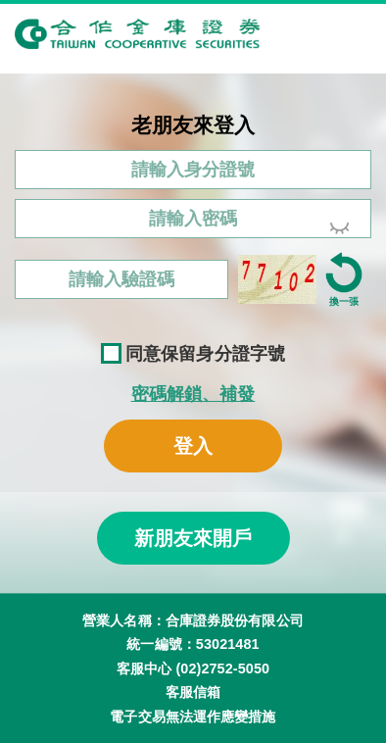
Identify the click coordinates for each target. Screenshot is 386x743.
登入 (193, 446)
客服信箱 (193, 692)
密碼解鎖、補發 (193, 394)
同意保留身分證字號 (193, 353)
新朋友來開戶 (193, 538)
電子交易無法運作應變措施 (192, 716)
